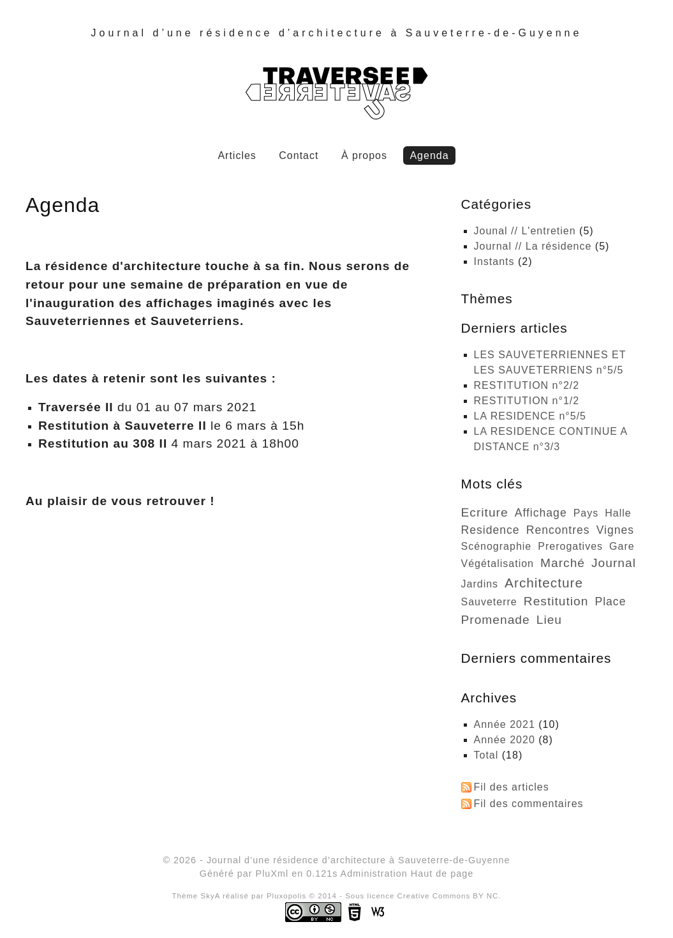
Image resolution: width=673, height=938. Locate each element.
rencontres (558, 530)
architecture (544, 582)
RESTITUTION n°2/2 (527, 385)
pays (586, 513)
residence (490, 530)
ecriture (484, 512)
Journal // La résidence (533, 246)
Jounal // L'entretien (525, 230)
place (610, 601)
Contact (298, 155)
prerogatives (570, 546)
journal (613, 563)
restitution (556, 601)
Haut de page (442, 873)
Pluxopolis (287, 896)
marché (562, 563)
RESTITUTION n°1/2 (527, 400)
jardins (480, 584)
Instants (494, 261)
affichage (541, 512)
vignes (615, 530)
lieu (549, 619)
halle (618, 513)
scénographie (496, 546)
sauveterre (489, 601)
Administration (374, 873)
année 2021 (504, 724)
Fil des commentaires (529, 803)
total (488, 755)
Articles (237, 155)
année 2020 (504, 739)
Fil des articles (511, 787)
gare (622, 546)
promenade (495, 619)
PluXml (272, 873)
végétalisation (498, 563)
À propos (364, 155)
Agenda (429, 155)
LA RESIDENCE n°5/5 (530, 416)
